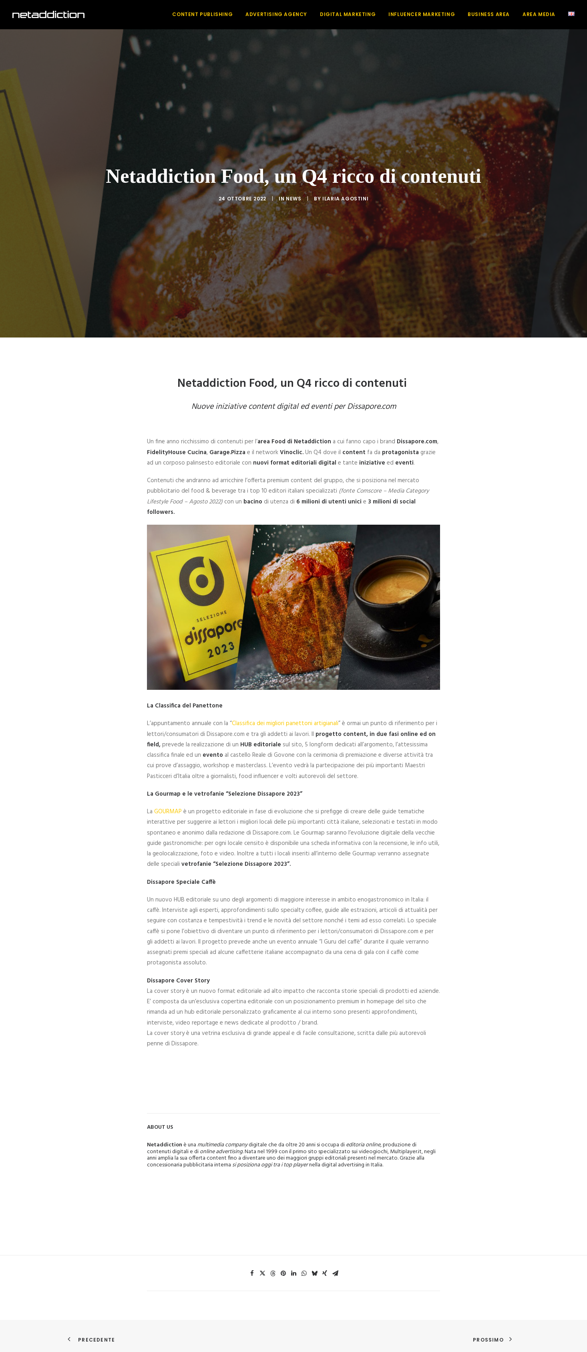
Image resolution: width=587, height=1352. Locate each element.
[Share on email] (335, 1262)
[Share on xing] (325, 1262)
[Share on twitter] (262, 1262)
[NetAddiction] (48, 14)
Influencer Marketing (421, 14)
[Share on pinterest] (283, 1262)
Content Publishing (202, 14)
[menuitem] (205, 14)
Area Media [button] (539, 14)
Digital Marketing (348, 14)
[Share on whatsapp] (304, 1262)
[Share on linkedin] (293, 1262)
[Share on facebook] (252, 1262)
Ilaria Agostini (345, 193)
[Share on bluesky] (314, 1262)
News (293, 193)
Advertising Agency (276, 14)
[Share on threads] (272, 1262)
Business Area (489, 14)
